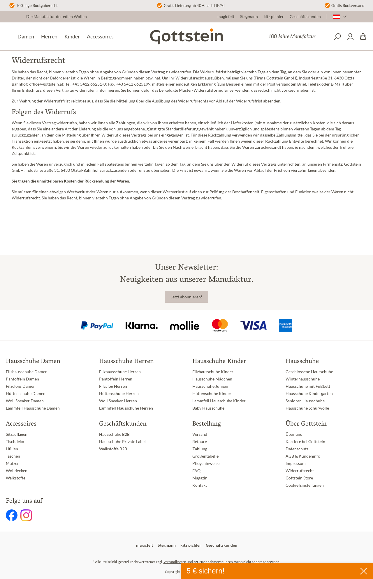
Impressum (296, 463)
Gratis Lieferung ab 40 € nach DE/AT (194, 5)
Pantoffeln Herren (115, 379)
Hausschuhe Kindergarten (309, 393)
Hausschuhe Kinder (219, 361)
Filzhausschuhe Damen (26, 371)
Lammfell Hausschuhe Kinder (219, 401)
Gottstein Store (299, 478)
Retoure (199, 441)
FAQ (196, 470)
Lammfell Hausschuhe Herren (126, 408)
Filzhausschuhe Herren (120, 371)
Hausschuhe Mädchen (212, 379)
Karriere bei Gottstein (305, 441)
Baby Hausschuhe (208, 408)
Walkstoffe (15, 478)
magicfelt (225, 16)
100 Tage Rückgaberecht (37, 5)
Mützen (13, 463)
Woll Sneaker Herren (118, 401)
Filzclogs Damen (21, 386)
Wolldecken (16, 470)
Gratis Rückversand (347, 5)
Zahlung (199, 449)
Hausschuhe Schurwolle (307, 408)
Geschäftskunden (305, 16)
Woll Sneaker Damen (25, 401)
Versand (199, 434)
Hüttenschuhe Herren (119, 393)
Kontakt (199, 485)
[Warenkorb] (363, 36)
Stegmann (249, 16)
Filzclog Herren (113, 386)
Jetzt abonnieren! (186, 297)
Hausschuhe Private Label (122, 441)
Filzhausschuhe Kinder (212, 371)
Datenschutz (297, 449)
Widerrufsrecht (300, 470)
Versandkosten (174, 562)
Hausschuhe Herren (126, 361)
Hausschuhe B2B (114, 434)
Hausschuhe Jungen (210, 386)
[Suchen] (337, 37)
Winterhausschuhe (303, 379)
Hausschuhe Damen (33, 361)
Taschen (13, 456)
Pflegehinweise (205, 463)
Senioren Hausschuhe (305, 401)
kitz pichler (274, 16)
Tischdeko (15, 441)
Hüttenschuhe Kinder (211, 393)
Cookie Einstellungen (305, 485)
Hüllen (12, 449)
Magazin (199, 478)
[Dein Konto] (350, 37)
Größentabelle (205, 456)
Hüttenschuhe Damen (25, 393)
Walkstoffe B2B (113, 449)
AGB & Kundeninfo (303, 456)
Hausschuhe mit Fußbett (308, 386)
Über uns (294, 434)
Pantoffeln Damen (22, 379)
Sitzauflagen (16, 434)
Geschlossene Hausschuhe (309, 371)
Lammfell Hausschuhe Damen (33, 408)
